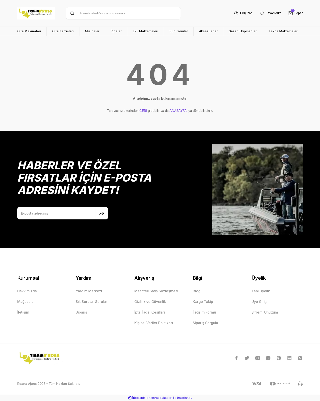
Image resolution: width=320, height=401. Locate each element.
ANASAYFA (178, 110)
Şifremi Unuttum (264, 312)
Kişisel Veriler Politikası (153, 323)
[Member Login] (240, 13)
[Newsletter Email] (62, 213)
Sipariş (81, 312)
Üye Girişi (259, 301)
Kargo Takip (203, 301)
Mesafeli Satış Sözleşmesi (156, 291)
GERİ (143, 110)
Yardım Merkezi (89, 291)
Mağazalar (26, 301)
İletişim (23, 312)
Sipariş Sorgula (205, 323)
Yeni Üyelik (260, 291)
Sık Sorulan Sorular (91, 301)
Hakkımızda (27, 291)
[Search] (123, 13)
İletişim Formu (204, 312)
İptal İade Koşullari (149, 312)
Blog (196, 291)
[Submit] (102, 213)
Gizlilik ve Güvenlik (150, 301)
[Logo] (36, 13)
